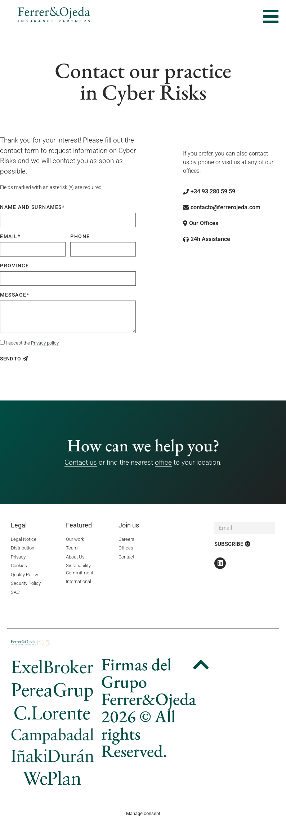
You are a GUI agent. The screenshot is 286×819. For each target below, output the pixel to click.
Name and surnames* (32, 207)
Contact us (80, 462)
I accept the (32, 343)
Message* (14, 295)
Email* (10, 236)
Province (14, 265)
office (163, 462)
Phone (80, 236)
